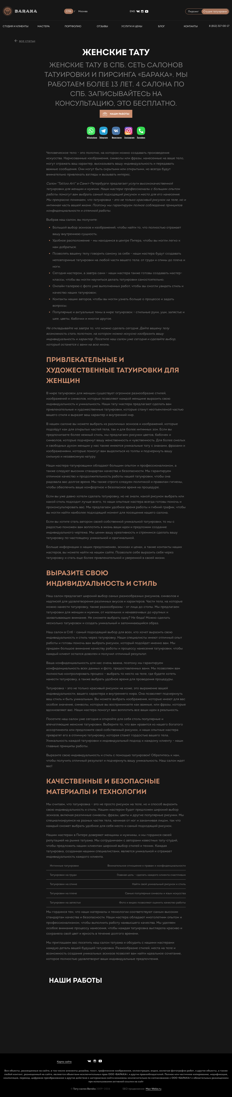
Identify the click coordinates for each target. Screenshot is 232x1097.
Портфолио (73, 26)
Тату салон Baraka (84, 1088)
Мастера (44, 26)
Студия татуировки (215, 11)
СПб (68, 11)
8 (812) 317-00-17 (219, 25)
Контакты (191, 26)
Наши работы (116, 114)
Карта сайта (64, 1061)
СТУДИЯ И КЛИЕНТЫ (14, 26)
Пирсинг (193, 11)
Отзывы (102, 26)
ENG (132, 11)
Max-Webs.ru (153, 1088)
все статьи (27, 41)
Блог (161, 26)
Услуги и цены (131, 26)
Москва (83, 11)
